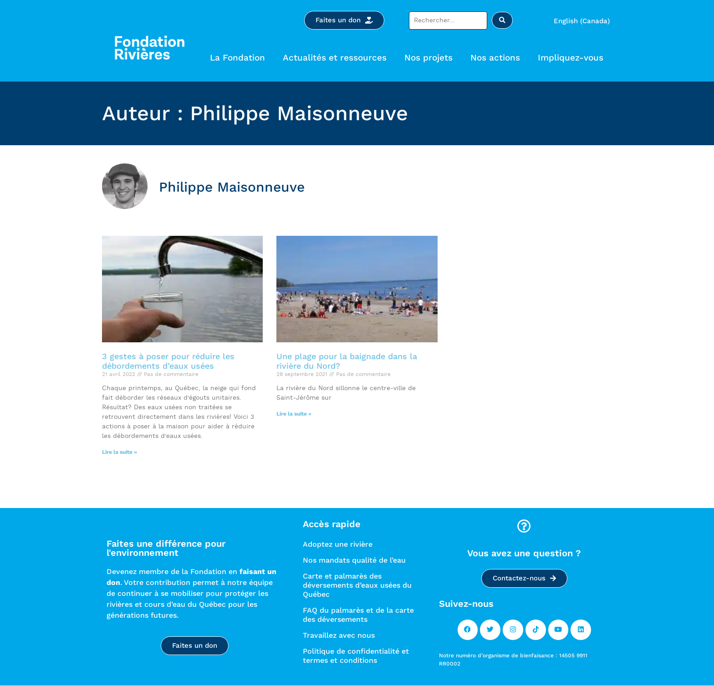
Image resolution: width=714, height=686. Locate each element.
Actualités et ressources (337, 57)
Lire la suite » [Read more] (119, 452)
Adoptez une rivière (337, 544)
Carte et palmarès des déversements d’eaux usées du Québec (357, 585)
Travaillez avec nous (339, 635)
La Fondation (240, 57)
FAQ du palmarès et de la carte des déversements (358, 615)
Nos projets (430, 57)
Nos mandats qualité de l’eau (354, 560)
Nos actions (497, 57)
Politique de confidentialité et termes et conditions (356, 656)
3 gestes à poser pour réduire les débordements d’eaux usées (168, 361)
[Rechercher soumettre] (502, 20)
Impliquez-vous (573, 57)
